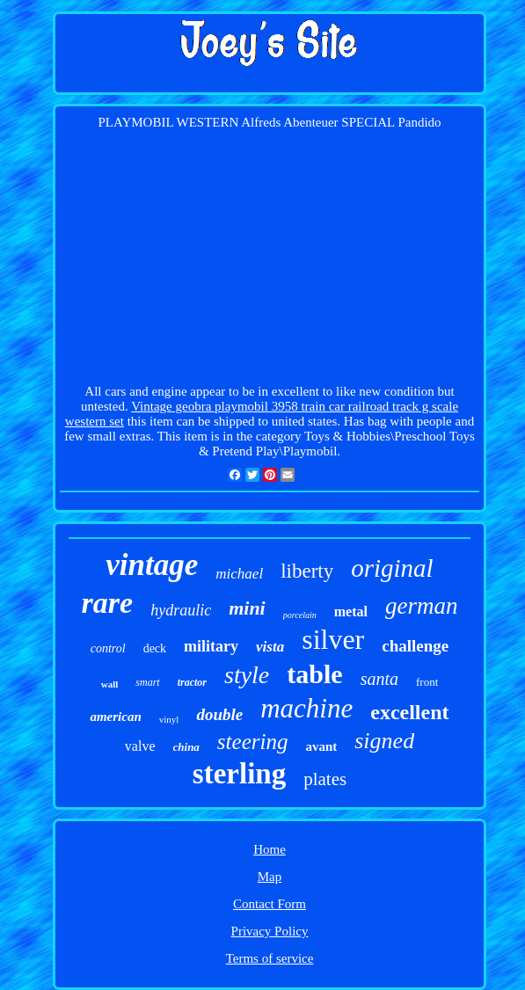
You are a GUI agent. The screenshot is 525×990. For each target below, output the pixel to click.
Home (269, 849)
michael (239, 573)
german (421, 606)
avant (321, 746)
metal (351, 611)
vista (270, 646)
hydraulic (180, 610)
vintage (152, 565)
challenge (415, 646)
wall (110, 684)
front (427, 681)
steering (252, 741)
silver (333, 639)
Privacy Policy (270, 931)
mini (247, 608)
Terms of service (270, 958)
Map (270, 877)
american (115, 717)
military (211, 646)
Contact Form (269, 904)
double (219, 714)
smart (147, 682)
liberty (307, 571)
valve (140, 746)
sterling (239, 774)
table (314, 673)
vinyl (169, 719)
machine (306, 708)
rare (108, 602)
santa (379, 678)
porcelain (300, 615)
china (186, 746)
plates (324, 779)
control (108, 648)
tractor (192, 682)
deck (154, 648)
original (392, 568)
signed (384, 740)
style (246, 674)
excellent (409, 712)
